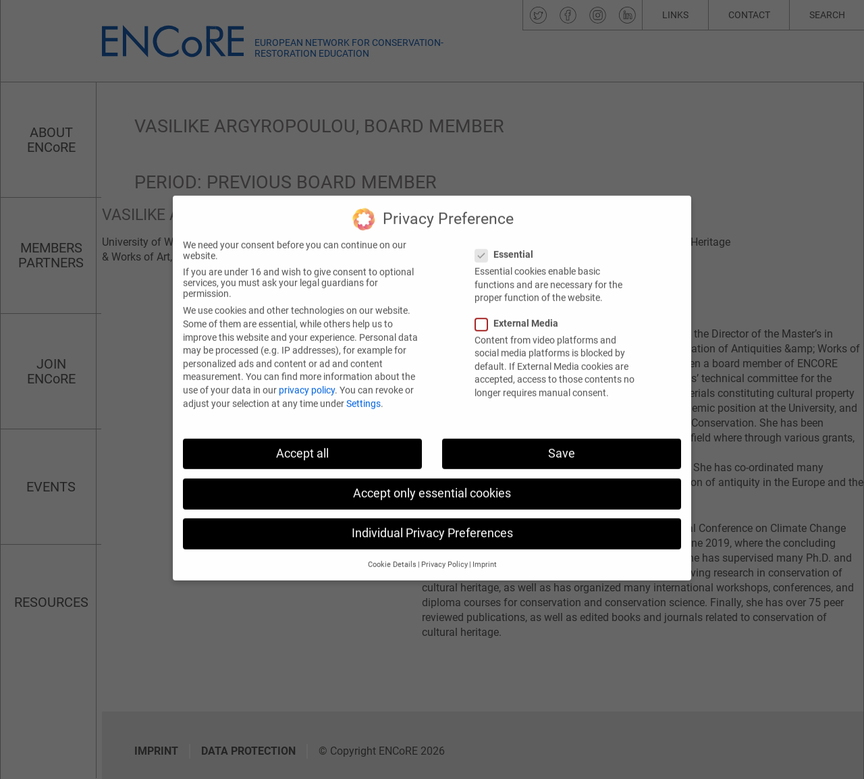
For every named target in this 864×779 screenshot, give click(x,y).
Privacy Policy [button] (444, 553)
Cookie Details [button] (392, 553)
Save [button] (561, 441)
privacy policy (307, 378)
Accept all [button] (302, 441)
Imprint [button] (485, 553)
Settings (363, 391)
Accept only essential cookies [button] (432, 481)
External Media (521, 311)
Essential (508, 243)
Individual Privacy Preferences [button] (432, 522)
